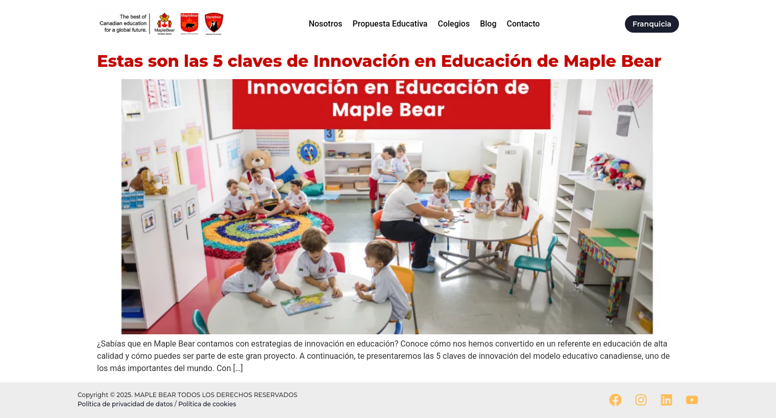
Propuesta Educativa (389, 24)
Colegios (454, 24)
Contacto (523, 24)
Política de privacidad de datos (126, 404)
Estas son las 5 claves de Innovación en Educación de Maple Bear (379, 61)
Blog (488, 24)
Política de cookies (207, 404)
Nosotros (326, 24)
